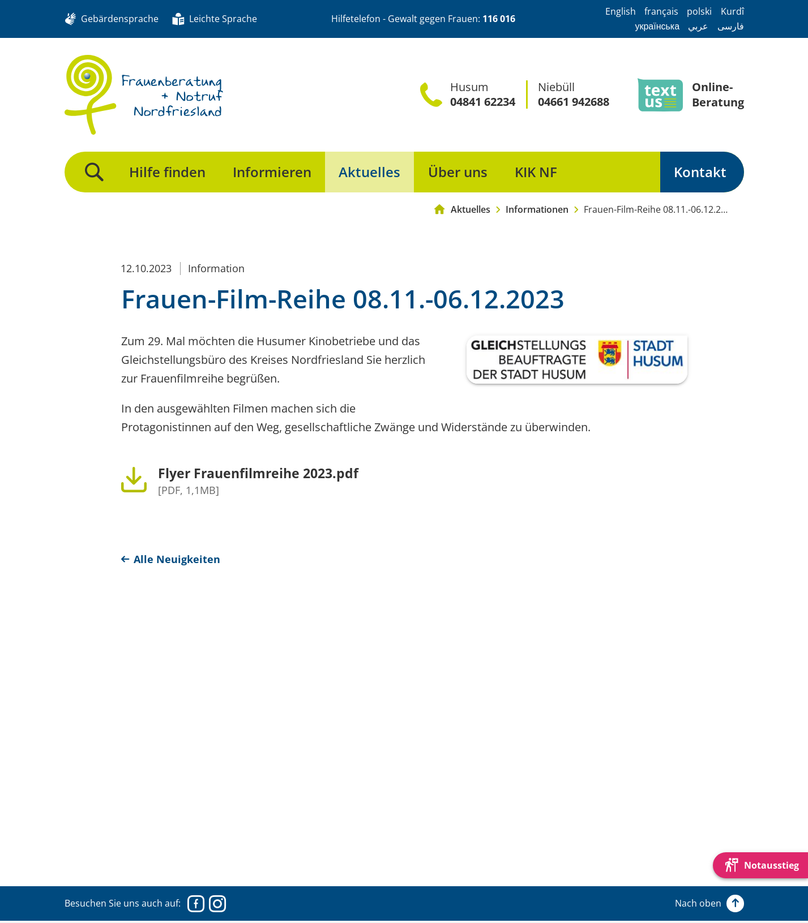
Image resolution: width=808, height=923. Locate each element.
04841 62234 (482, 102)
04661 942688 (573, 102)
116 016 (498, 18)
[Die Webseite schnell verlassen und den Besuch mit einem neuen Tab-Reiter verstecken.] (760, 865)
